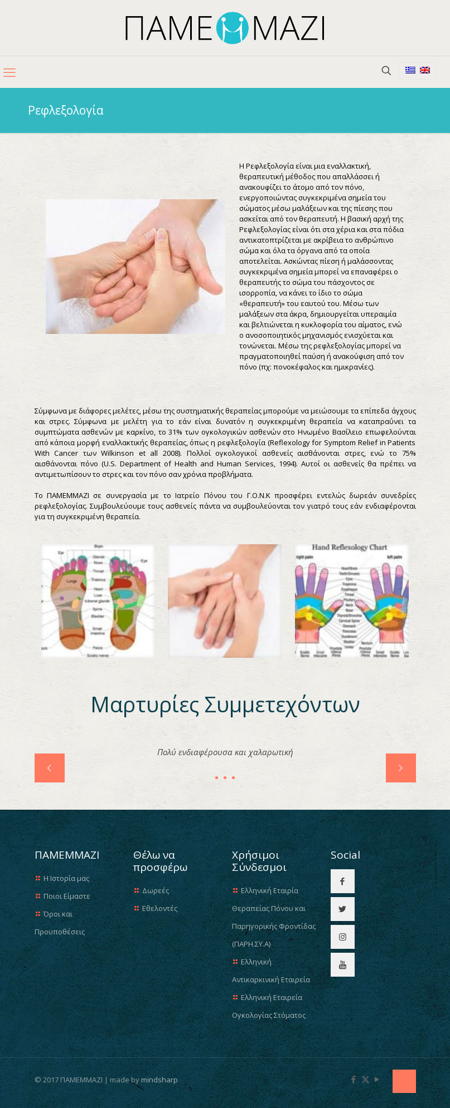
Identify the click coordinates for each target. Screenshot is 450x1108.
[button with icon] (343, 881)
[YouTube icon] (377, 1079)
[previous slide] (50, 768)
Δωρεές (155, 890)
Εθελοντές (159, 908)
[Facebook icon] (354, 1079)
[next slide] (401, 768)
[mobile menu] (9, 71)
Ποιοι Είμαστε (66, 896)
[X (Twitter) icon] (365, 1079)
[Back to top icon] (404, 1081)
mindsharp (159, 1080)
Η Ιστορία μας (66, 878)
